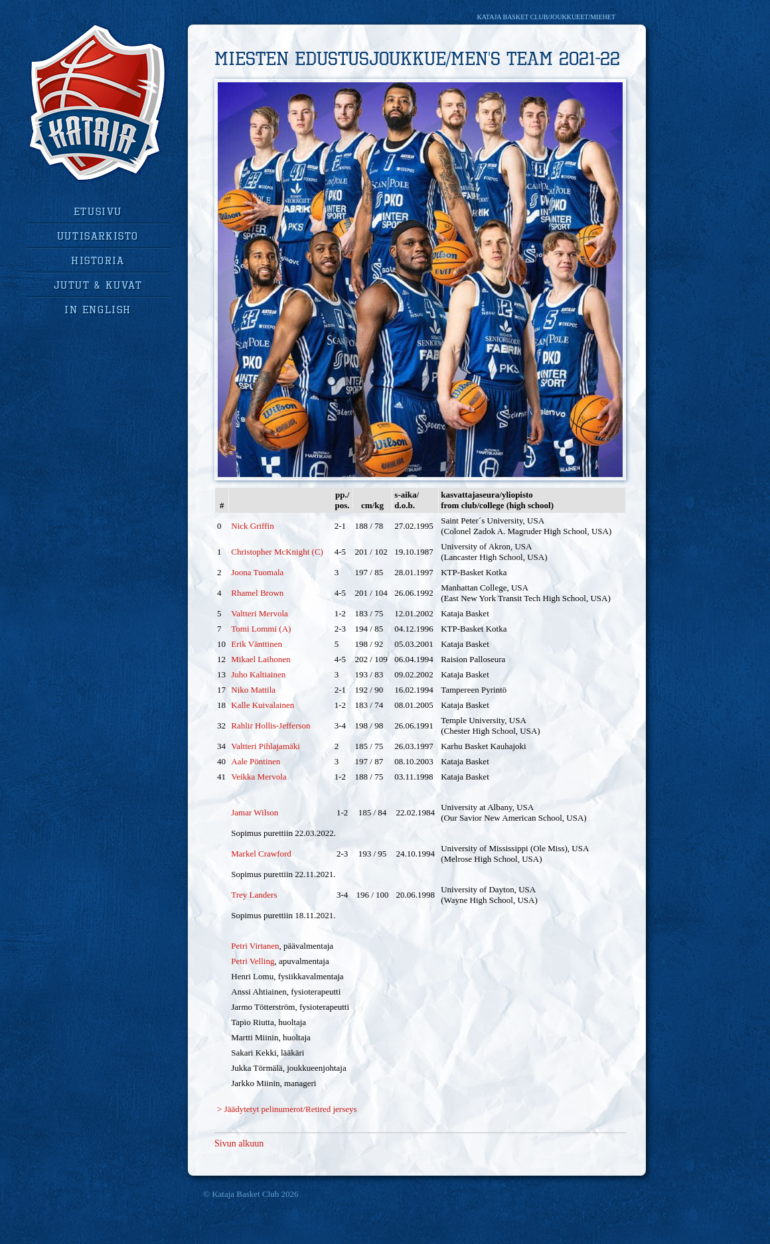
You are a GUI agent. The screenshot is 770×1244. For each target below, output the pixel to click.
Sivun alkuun (239, 1143)
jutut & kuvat (98, 285)
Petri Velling (252, 961)
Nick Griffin (252, 526)
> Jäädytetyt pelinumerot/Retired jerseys (287, 1109)
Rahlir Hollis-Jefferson (270, 725)
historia (98, 260)
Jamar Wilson (254, 812)
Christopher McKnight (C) (277, 552)
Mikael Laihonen (260, 659)
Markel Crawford (261, 854)
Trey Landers (254, 895)
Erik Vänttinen (256, 644)
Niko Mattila (253, 690)
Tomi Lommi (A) (261, 629)
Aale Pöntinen (255, 761)
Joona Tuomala (257, 572)
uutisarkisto (98, 236)
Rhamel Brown (257, 593)
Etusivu (98, 211)
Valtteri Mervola (259, 613)
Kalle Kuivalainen (262, 705)
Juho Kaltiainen (258, 674)
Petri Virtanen (255, 946)
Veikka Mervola (258, 777)
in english (97, 309)
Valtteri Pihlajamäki (265, 746)
